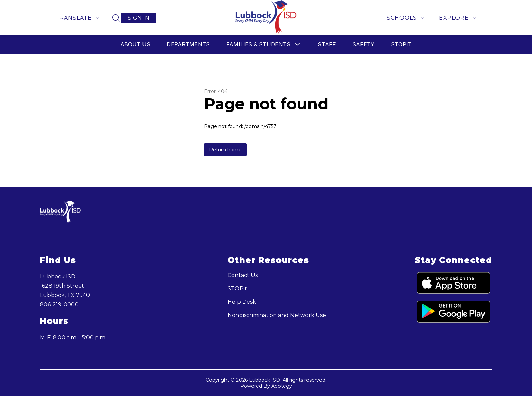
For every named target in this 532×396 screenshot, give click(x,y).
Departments (188, 44)
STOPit (401, 44)
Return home (225, 150)
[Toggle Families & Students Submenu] (297, 44)
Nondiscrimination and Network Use (277, 315)
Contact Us (243, 275)
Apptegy (281, 386)
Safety (363, 44)
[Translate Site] (77, 18)
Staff (327, 44)
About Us (135, 44)
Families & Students (258, 44)
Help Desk (242, 302)
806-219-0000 (59, 304)
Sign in (138, 18)
